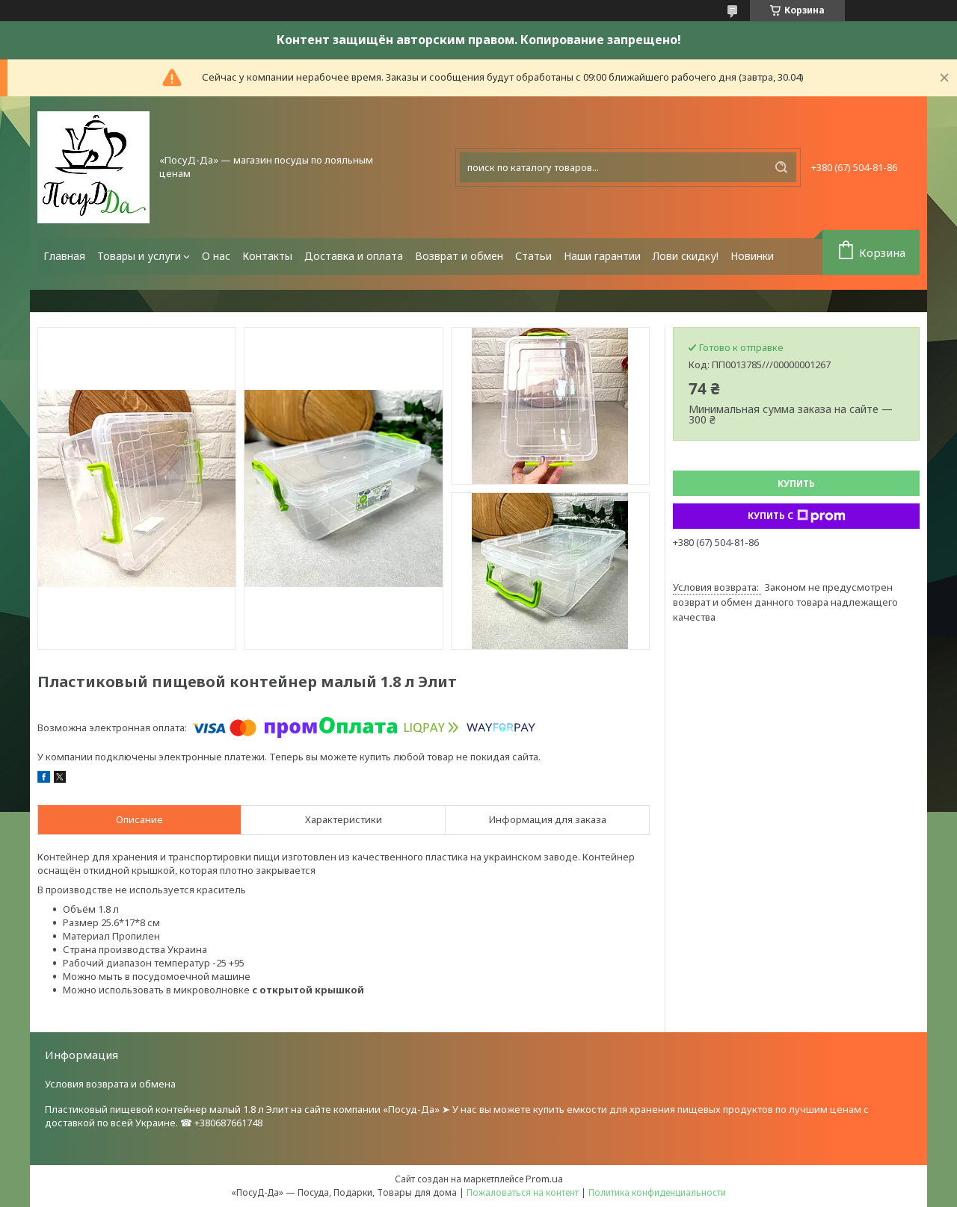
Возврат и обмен (459, 256)
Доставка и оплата (353, 256)
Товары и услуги (139, 256)
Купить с (797, 516)
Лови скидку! (685, 256)
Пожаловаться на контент (523, 1192)
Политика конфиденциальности (657, 1192)
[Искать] (781, 167)
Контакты (267, 256)
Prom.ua (544, 1178)
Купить (796, 483)
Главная (64, 256)
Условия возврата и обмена (110, 1083)
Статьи (533, 256)
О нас (216, 256)
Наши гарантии (602, 256)
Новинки (752, 256)
